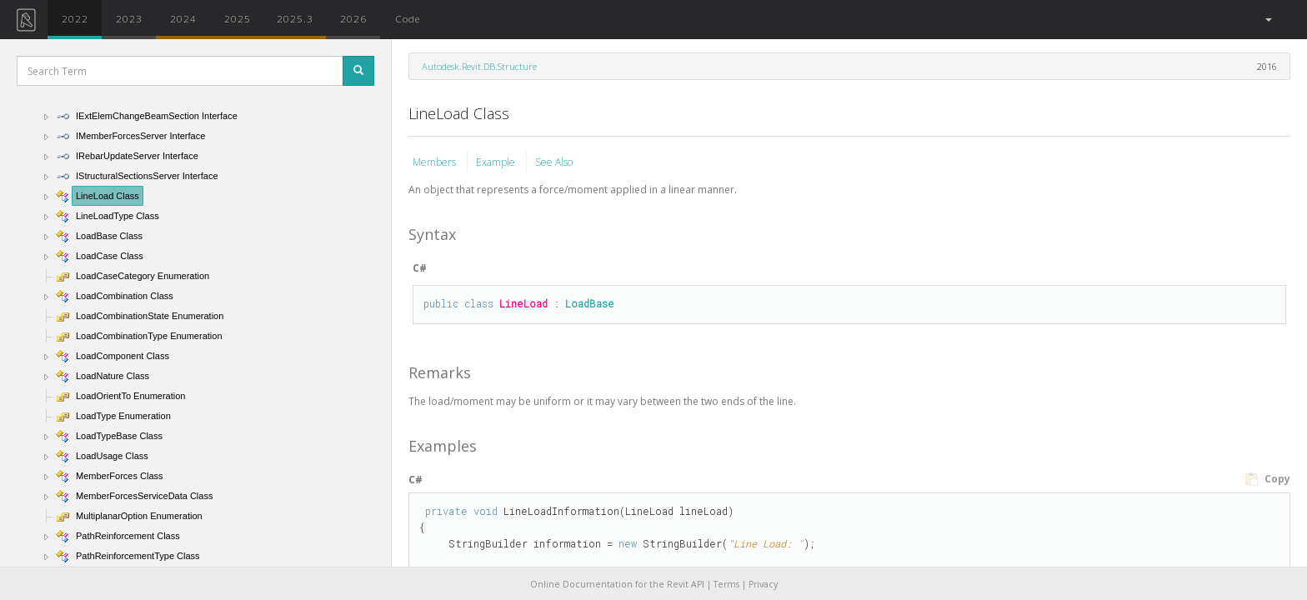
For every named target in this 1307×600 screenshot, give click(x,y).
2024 (183, 18)
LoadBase (589, 303)
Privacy (763, 584)
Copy (1267, 479)
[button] (1267, 19)
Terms (726, 584)
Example (497, 162)
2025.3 (295, 18)
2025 (237, 18)
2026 (353, 18)
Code (407, 18)
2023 (129, 18)
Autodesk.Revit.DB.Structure (479, 66)
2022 (75, 18)
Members (435, 162)
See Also (554, 162)
